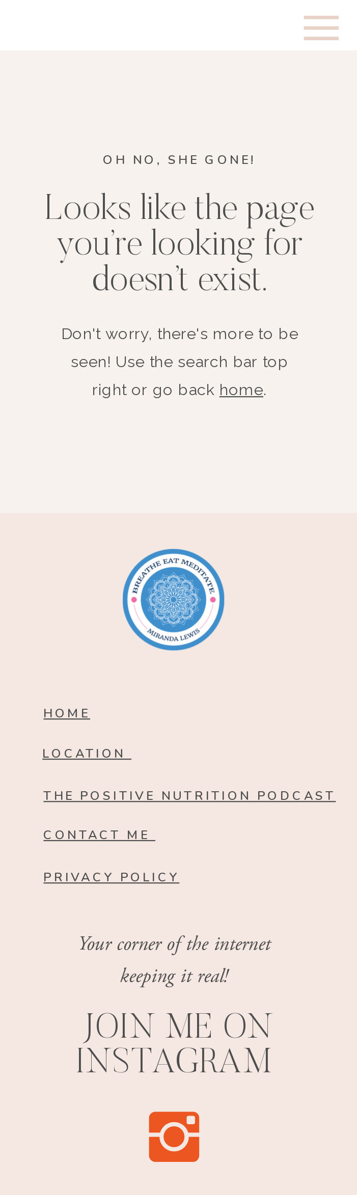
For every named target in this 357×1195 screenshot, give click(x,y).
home (241, 390)
